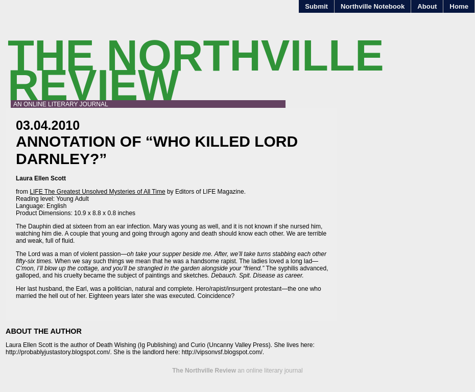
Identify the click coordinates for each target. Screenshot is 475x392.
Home (458, 6)
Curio (198, 345)
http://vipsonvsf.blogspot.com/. (223, 352)
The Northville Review (196, 70)
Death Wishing (116, 345)
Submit (316, 6)
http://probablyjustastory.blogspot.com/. (59, 352)
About (427, 6)
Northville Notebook (373, 6)
